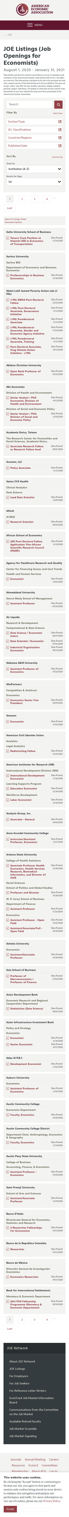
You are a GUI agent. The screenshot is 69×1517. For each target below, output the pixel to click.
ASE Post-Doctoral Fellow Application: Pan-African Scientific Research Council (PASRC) (27, 546)
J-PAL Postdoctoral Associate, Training (22, 340)
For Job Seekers (19, 1383)
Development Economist (25, 1064)
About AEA (39, 1471)
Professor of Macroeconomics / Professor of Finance (23, 979)
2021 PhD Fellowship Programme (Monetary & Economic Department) (26, 1304)
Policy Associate (20, 468)
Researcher (17, 1249)
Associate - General (22, 819)
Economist (17, 579)
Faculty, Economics (22, 1114)
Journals (15, 1459)
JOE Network (17, 1348)
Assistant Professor (22, 603)
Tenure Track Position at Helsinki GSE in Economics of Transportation (26, 241)
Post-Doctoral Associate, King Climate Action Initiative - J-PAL (25, 350)
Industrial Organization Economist (25, 649)
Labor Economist (20, 799)
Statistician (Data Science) (26, 1008)
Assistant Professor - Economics (23, 1173)
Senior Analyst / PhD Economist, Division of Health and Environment (25, 400)
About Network (22, 1361)
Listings (17, 1369)
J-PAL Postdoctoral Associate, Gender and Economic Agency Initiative (27, 330)
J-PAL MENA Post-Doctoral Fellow (27, 301)
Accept (10, 1509)
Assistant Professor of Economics (24, 670)
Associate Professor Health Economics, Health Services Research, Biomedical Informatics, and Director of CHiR (28, 871)
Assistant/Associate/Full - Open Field (26, 930)
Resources (18, 1465)
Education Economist (23, 788)
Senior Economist (21, 1044)
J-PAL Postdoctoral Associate (22, 321)
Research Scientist (21, 521)
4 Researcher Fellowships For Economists (26, 1229)
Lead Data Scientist (22, 497)
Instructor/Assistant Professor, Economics (23, 841)
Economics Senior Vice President (24, 702)
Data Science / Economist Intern (26, 634)
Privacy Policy (51, 1501)
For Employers (18, 1376)
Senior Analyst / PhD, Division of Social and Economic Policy (24, 417)
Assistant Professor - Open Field (27, 922)
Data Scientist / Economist (27, 641)
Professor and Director (24, 892)
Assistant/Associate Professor (22, 956)
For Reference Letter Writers (27, 1391)
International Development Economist (27, 777)
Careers (54, 1459)
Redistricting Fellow (23, 751)
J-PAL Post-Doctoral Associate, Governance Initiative (24, 311)
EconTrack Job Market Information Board (31, 1400)
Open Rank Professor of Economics (25, 373)
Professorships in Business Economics (27, 277)
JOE (10, 34)
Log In (53, 1471)
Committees (49, 1465)
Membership (20, 1471)
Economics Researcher (24, 1276)
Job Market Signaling (23, 1436)
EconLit (33, 1465)
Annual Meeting (35, 1459)
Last (9, 208)
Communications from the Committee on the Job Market (33, 1412)
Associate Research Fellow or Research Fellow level (26, 448)
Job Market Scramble (23, 1429)
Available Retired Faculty (25, 1421)
